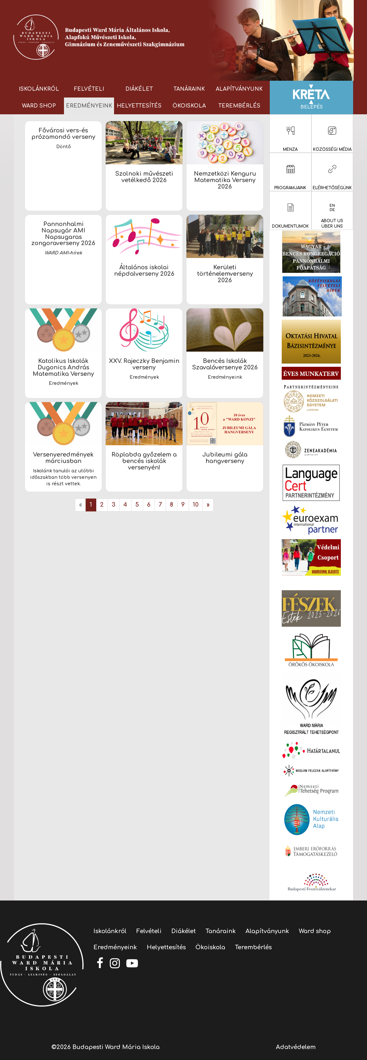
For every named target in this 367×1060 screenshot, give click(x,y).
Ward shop (39, 106)
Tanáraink (189, 89)
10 (196, 504)
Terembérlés (239, 106)
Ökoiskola (189, 106)
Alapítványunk (239, 89)
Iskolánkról (39, 89)
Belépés (311, 97)
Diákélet (139, 89)
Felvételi (89, 89)
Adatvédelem (296, 1047)
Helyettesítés (139, 106)
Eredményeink (89, 106)
